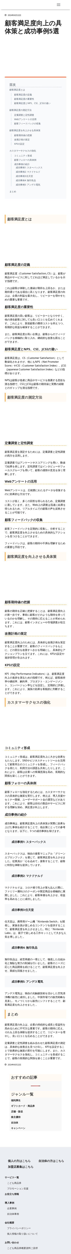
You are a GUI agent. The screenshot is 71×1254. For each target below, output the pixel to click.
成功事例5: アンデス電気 (28, 184)
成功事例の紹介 (22, 164)
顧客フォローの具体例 (25, 159)
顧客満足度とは (17, 89)
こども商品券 (14, 1182)
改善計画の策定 (22, 139)
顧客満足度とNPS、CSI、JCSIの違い (32, 103)
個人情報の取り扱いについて (22, 1233)
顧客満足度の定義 (23, 94)
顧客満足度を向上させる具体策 (24, 130)
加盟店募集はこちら (20, 1167)
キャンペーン (18, 1128)
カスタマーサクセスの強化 (22, 150)
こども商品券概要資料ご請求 (22, 1248)
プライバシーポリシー (19, 1228)
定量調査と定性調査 (24, 114)
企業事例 (12, 1208)
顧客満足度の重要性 (24, 98)
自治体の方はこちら (51, 1161)
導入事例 (9, 1202)
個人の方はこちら (19, 1161)
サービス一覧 (12, 1177)
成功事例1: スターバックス (29, 167)
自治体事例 (13, 1213)
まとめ (12, 191)
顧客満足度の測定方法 (20, 109)
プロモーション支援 (17, 1188)
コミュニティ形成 (23, 155)
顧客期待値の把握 (23, 135)
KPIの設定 (19, 143)
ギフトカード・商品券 (23, 1105)
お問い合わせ (12, 1242)
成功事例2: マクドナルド (28, 171)
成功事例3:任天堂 (24, 176)
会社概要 (9, 1222)
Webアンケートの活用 (25, 119)
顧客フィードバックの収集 (27, 123)
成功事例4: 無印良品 (26, 180)
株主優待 (16, 1117)
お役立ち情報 (12, 1194)
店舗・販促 (17, 1111)
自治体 (14, 1122)
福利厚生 (16, 1100)
